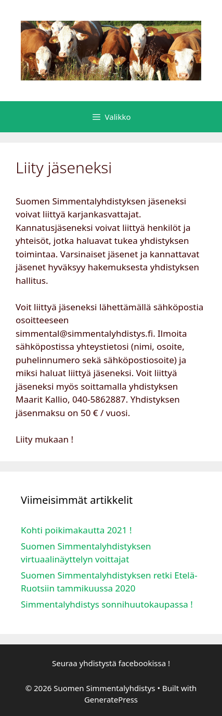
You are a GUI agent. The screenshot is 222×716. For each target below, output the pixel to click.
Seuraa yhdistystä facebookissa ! (111, 663)
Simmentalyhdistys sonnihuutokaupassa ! (107, 604)
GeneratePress (111, 699)
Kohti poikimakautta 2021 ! (76, 530)
